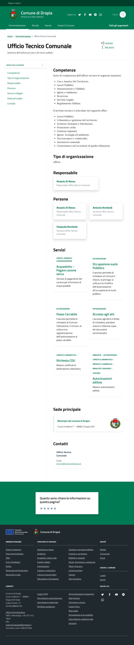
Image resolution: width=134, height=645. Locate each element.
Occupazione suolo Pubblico (105, 266)
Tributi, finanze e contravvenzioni (64, 259)
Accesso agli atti (103, 314)
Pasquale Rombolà (67, 227)
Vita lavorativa (75, 578)
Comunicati (105, 553)
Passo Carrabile (66, 314)
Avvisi (102, 557)
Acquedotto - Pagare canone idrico (66, 270)
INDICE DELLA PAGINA (25, 65)
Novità (35, 25)
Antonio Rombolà (102, 208)
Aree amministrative (14, 553)
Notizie (103, 549)
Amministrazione (17, 25)
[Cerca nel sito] (123, 14)
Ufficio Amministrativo (15, 612)
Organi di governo (13, 549)
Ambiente (97, 355)
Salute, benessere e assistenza (82, 562)
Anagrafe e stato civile (47, 557)
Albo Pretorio (74, 598)
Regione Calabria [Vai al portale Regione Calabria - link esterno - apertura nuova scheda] (14, 3)
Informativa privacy (77, 602)
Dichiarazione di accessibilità (81, 614)
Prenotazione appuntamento (49, 598)
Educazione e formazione (48, 578)
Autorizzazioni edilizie (102, 380)
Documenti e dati (13, 574)
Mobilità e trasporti (102, 368)
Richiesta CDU (65, 360)
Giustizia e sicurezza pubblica (81, 549)
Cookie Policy (74, 606)
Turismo (96, 373)
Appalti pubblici (43, 562)
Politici (8, 566)
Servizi (48, 25)
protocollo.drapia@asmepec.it (18, 624)
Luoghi (103, 575)
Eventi (103, 579)
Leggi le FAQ (42, 594)
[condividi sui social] (106, 43)
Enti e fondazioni (13, 562)
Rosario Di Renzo (66, 181)
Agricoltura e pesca (45, 549)
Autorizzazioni (99, 258)
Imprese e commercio (102, 364)
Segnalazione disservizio (47, 602)
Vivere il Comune (66, 25)
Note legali (73, 610)
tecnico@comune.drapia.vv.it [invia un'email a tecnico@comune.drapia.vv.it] (68, 463)
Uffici (8, 557)
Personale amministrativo (17, 570)
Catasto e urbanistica (66, 355)
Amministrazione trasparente (81, 594)
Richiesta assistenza (46, 606)
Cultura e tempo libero (46, 574)
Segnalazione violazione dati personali (81, 621)
